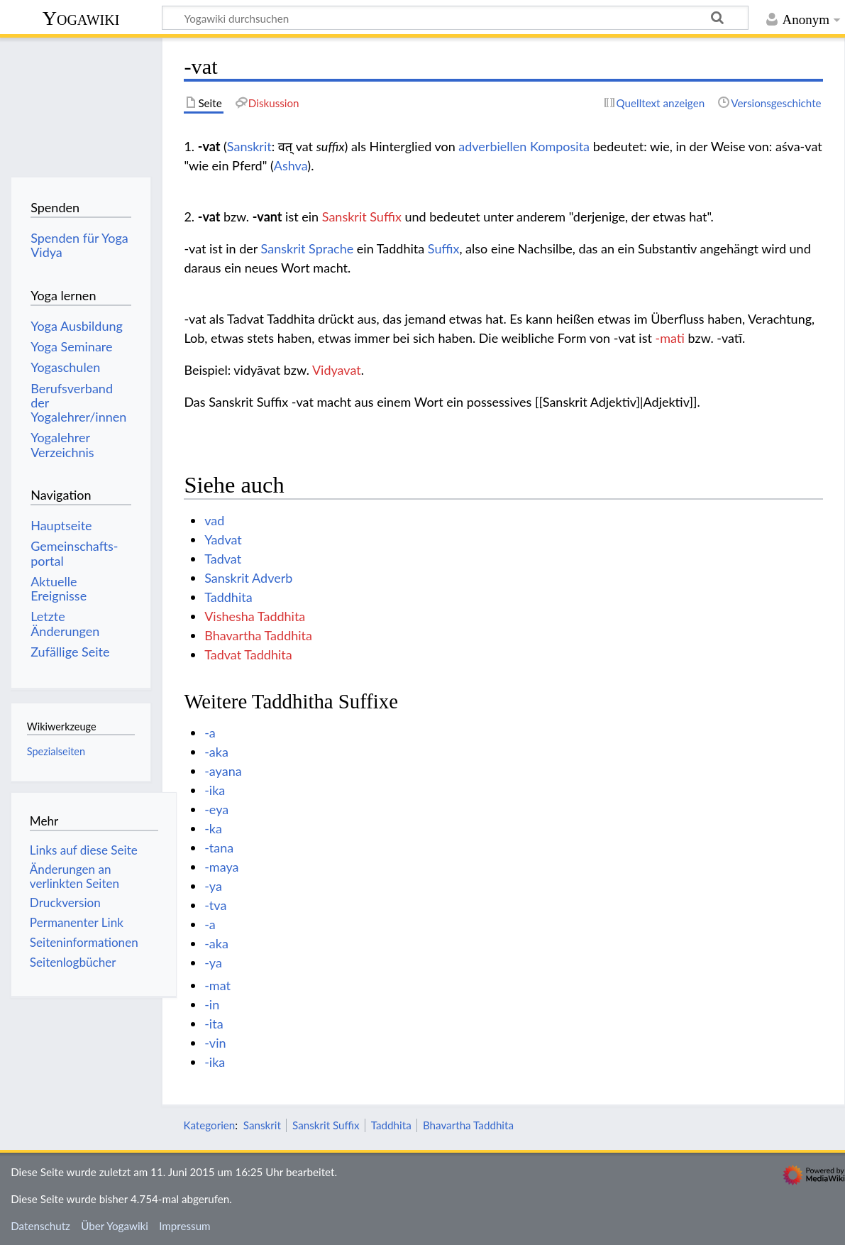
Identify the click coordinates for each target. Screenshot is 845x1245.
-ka (213, 828)
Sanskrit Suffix (362, 216)
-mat (217, 985)
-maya (221, 866)
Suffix (444, 248)
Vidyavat (336, 370)
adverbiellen (492, 146)
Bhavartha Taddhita (258, 635)
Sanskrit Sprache (307, 248)
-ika (214, 790)
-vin (215, 1043)
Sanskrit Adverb (248, 578)
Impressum (185, 1225)
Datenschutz (40, 1225)
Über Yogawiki (114, 1225)
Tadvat (222, 558)
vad (214, 520)
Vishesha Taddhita (254, 616)
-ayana (222, 771)
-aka (216, 751)
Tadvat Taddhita (248, 654)
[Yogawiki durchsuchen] (455, 17)
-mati (670, 338)
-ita (213, 1023)
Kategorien (209, 1125)
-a (210, 732)
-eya (216, 809)
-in (211, 1004)
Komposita (560, 146)
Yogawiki (81, 18)
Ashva (291, 165)
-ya (213, 886)
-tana (218, 847)
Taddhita (228, 597)
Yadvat (223, 539)
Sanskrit (249, 146)
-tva (215, 905)
